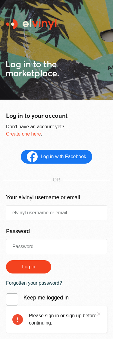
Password (18, 231)
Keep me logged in (46, 298)
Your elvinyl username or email (43, 197)
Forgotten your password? (34, 283)
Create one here (23, 133)
